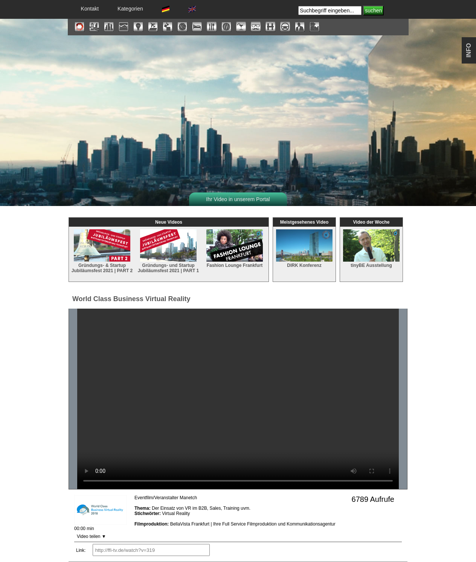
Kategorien (130, 9)
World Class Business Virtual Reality (131, 299)
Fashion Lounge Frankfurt (234, 262)
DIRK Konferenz (304, 262)
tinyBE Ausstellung (371, 262)
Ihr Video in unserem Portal (238, 199)
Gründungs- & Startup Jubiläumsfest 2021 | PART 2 (102, 264)
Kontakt (90, 9)
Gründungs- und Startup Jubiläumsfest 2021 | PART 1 (168, 264)
